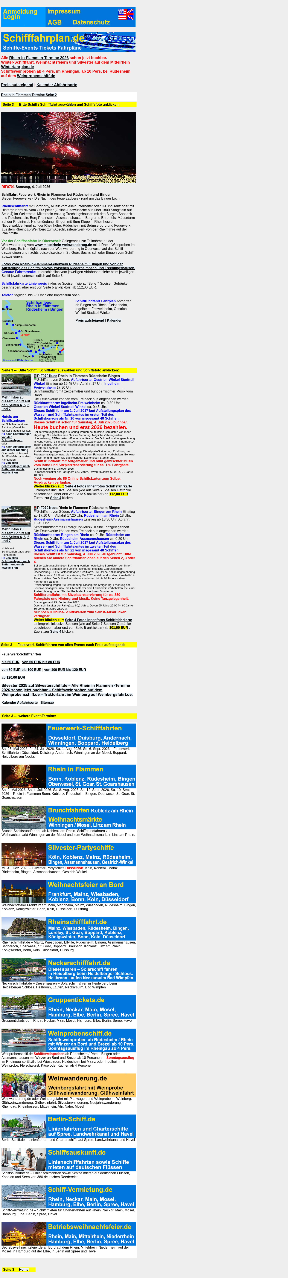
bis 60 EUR (11, 662)
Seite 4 (55, 498)
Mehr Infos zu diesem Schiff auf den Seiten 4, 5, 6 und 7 (16, 403)
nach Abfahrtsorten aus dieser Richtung (17, 448)
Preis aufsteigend (17, 85)
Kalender (114, 320)
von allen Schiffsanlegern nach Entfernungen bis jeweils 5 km (16, 467)
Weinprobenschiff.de (36, 76)
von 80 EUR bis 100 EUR (21, 670)
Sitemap (47, 702)
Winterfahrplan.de (17, 67)
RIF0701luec (47, 376)
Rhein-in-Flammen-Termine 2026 (39, 58)
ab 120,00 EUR (13, 677)
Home (23, 1269)
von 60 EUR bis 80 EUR (41, 662)
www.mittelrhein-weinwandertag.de (63, 245)
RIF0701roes (47, 508)
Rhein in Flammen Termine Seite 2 (29, 95)
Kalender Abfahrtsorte (57, 85)
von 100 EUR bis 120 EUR (65, 670)
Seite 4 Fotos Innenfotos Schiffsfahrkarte (98, 486)
